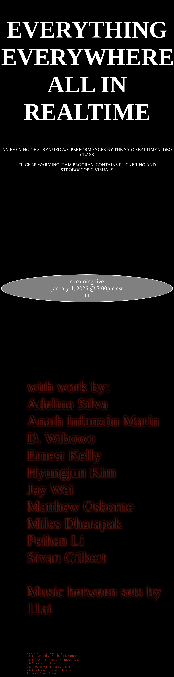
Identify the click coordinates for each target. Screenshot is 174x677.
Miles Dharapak (74, 523)
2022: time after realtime (41, 663)
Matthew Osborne (80, 506)
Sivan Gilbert (66, 557)
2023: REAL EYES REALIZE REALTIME (53, 659)
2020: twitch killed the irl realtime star (49, 670)
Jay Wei (50, 489)
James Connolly (49, 673)
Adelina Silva (67, 404)
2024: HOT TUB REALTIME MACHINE (52, 656)
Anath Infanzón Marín (93, 421)
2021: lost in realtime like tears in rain (49, 666)
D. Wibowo (61, 438)
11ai (39, 608)
